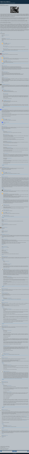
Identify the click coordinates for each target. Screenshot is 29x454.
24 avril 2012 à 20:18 (9, 141)
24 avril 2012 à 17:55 (7, 134)
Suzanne (4, 215)
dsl (3, 193)
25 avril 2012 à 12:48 (9, 276)
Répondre (3, 51)
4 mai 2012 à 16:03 (7, 215)
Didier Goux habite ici (5, 1)
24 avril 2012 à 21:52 (6, 246)
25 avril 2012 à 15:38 (6, 302)
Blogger (15, 453)
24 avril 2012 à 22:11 (7, 153)
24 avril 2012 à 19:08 (9, 100)
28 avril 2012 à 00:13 (9, 425)
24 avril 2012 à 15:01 (8, 38)
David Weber (7, 354)
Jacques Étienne (3, 84)
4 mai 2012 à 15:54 (8, 212)
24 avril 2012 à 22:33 (6, 256)
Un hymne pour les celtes (4, 247)
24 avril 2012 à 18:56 (6, 48)
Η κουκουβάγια (4, 100)
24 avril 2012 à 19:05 (6, 93)
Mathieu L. (3, 53)
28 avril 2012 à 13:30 (7, 353)
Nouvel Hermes (3, 234)
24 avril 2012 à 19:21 (6, 219)
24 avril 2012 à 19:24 (9, 119)
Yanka (4, 57)
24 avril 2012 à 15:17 (6, 53)
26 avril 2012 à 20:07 (9, 385)
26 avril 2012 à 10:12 (6, 381)
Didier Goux (4, 119)
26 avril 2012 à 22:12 (6, 409)
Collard (21, 418)
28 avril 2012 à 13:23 (6, 435)
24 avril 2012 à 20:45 (7, 144)
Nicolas (2, 109)
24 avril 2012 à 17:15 (7, 167)
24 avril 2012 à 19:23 (9, 172)
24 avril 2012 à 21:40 (9, 147)
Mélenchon (25, 416)
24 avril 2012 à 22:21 (6, 193)
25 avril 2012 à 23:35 (9, 330)
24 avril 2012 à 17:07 (5, 126)
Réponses (3, 56)
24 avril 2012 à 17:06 (5, 109)
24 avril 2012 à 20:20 (5, 227)
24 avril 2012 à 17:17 (7, 57)
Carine (2, 227)
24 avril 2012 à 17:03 (7, 84)
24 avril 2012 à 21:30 (7, 234)
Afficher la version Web (14, 452)
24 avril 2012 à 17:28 (9, 131)
